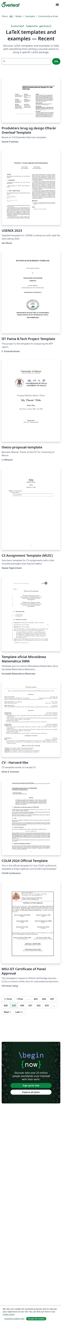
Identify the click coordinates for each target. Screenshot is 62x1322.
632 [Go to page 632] (38, 1005)
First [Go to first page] (8, 998)
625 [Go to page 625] (36, 998)
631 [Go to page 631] (30, 1005)
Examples (30, 16)
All (11, 16)
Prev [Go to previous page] (19, 998)
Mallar (18, 16)
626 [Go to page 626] (44, 998)
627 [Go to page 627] (52, 998)
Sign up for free (31, 1085)
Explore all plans (31, 1092)
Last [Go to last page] (19, 1012)
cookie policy (8, 1314)
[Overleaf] (10, 4)
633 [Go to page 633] (47, 1005)
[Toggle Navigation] (57, 4)
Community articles (48, 16)
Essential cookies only (14, 1318)
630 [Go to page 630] (22, 1005)
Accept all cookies (36, 1318)
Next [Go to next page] (7, 1012)
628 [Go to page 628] (6, 1005)
